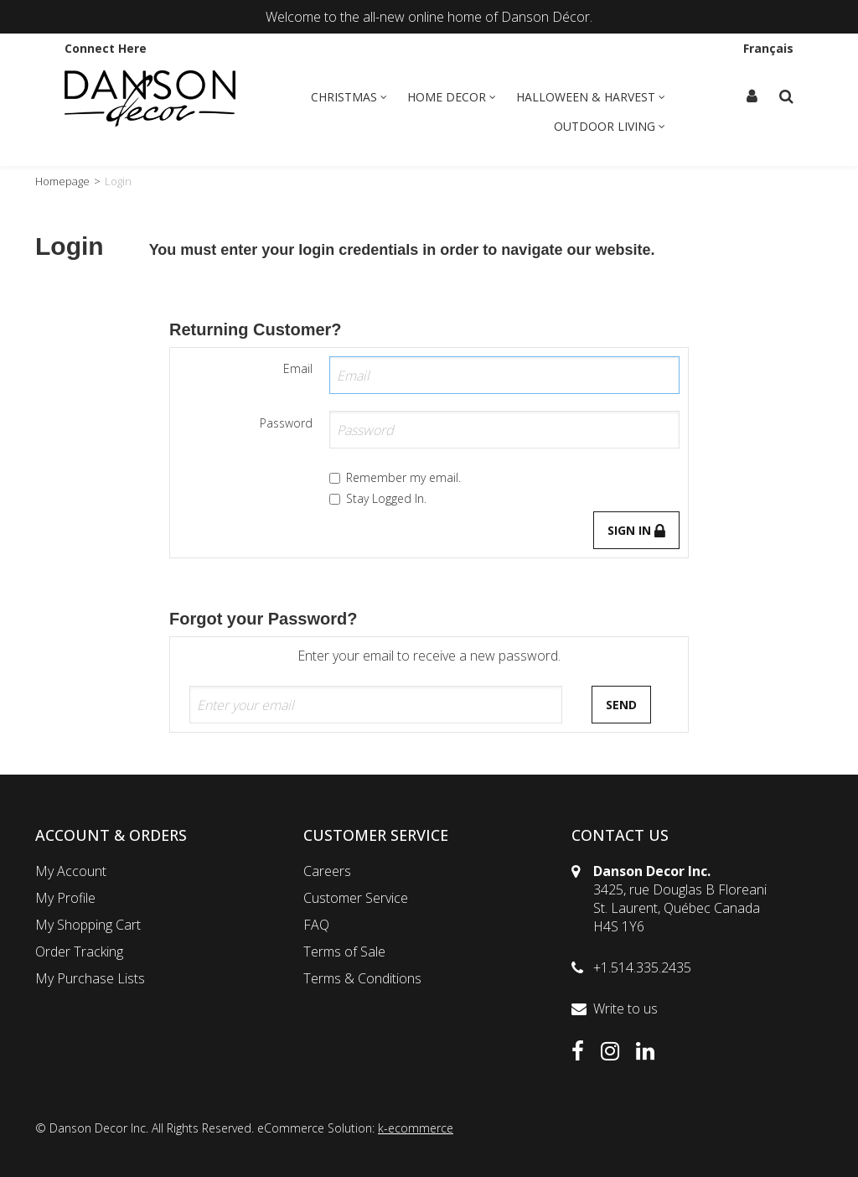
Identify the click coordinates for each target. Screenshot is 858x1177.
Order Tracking (79, 951)
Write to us (625, 1008)
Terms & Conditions (362, 978)
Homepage (62, 181)
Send (621, 705)
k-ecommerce (415, 1128)
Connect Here (106, 48)
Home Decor (451, 97)
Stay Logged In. (377, 498)
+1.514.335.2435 (642, 967)
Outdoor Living (609, 126)
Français (768, 48)
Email (298, 368)
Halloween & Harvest (590, 97)
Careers (327, 871)
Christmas (349, 97)
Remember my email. (395, 477)
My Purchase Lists (90, 978)
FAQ (316, 924)
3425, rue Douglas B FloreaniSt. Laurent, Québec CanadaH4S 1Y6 (680, 908)
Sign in (636, 530)
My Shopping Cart (88, 924)
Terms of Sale (344, 951)
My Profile (65, 898)
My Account (70, 871)
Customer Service (355, 898)
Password (286, 423)
